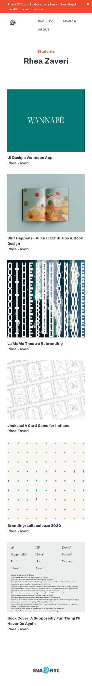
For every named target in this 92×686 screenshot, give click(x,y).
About (44, 29)
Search (69, 21)
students (46, 51)
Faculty (45, 21)
